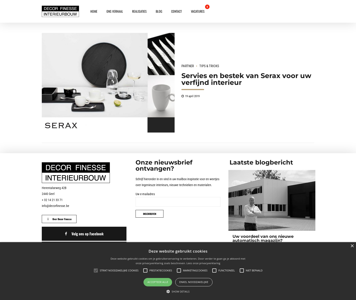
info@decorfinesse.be (55, 206)
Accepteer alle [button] (157, 282)
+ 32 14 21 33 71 (52, 200)
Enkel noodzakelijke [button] (193, 282)
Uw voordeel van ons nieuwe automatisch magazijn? (263, 238)
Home (93, 11)
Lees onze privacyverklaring (203, 263)
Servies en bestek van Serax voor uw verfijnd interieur (246, 79)
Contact (176, 11)
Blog (159, 11)
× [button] (352, 246)
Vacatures (198, 11)
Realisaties (139, 11)
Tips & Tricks (209, 66)
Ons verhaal (114, 11)
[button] (178, 292)
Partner (187, 66)
